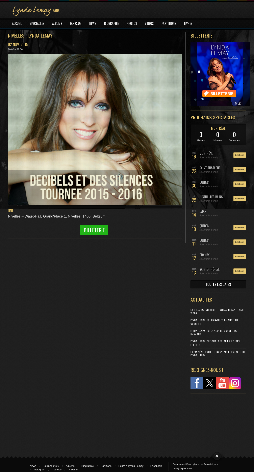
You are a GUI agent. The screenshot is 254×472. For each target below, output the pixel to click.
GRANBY (204, 254)
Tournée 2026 (51, 465)
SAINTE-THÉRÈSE (209, 269)
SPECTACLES (37, 23)
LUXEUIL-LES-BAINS (211, 196)
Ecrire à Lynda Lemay (130, 465)
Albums (70, 465)
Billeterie (94, 230)
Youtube (57, 469)
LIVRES (188, 23)
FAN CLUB (75, 23)
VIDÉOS (149, 23)
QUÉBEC (204, 182)
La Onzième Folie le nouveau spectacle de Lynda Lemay (217, 353)
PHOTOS (132, 23)
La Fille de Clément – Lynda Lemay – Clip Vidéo (217, 311)
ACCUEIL (17, 23)
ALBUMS (57, 23)
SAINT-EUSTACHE (209, 167)
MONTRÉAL (218, 128)
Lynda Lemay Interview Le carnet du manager (214, 332)
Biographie (87, 465)
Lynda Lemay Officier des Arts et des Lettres (215, 342)
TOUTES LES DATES (218, 284)
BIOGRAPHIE (111, 23)
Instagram (39, 469)
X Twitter (73, 469)
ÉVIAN (202, 211)
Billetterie (239, 155)
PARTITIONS (169, 23)
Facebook (156, 465)
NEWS (92, 23)
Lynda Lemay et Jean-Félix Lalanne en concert (214, 321)
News (33, 465)
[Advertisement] (216, 423)
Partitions (106, 465)
